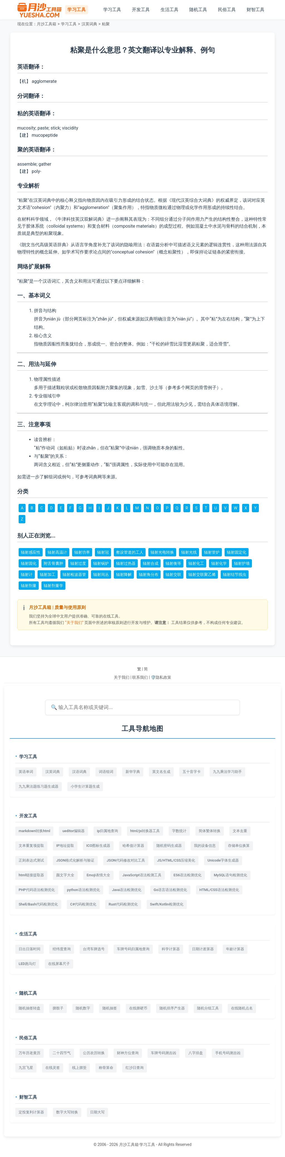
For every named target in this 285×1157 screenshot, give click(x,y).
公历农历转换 (94, 1053)
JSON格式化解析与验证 (75, 860)
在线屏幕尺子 (59, 964)
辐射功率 (82, 552)
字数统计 (179, 831)
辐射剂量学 (53, 585)
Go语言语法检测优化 (170, 890)
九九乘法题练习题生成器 (38, 786)
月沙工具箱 (46, 24)
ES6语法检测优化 (188, 875)
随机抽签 (109, 1008)
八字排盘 (195, 1053)
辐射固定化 (236, 552)
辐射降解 (124, 574)
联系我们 (140, 677)
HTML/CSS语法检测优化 (219, 890)
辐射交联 (173, 574)
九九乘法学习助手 (227, 772)
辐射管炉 (212, 552)
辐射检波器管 (74, 574)
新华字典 (133, 772)
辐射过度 (78, 563)
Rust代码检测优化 (123, 904)
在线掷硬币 (138, 1008)
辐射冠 (103, 552)
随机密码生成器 (169, 846)
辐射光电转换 (162, 552)
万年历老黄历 (29, 1053)
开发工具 (141, 9)
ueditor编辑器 (73, 831)
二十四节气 (62, 1053)
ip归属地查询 (107, 831)
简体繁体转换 (209, 831)
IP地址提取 (65, 846)
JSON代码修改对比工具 (126, 860)
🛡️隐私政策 (161, 677)
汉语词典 (79, 772)
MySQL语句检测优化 (230, 875)
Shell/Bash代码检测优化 (38, 904)
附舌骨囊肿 (53, 563)
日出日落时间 (29, 949)
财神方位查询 (128, 1053)
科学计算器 (171, 949)
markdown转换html (34, 831)
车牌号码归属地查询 (133, 949)
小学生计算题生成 (85, 786)
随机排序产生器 (172, 1008)
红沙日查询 (135, 1068)
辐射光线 (189, 552)
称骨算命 (106, 1068)
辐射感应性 (30, 552)
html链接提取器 (31, 875)
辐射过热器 (126, 563)
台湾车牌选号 (94, 949)
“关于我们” (74, 622)
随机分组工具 (208, 1008)
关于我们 (121, 677)
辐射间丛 (101, 574)
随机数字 (83, 1008)
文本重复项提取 (31, 846)
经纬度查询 (62, 949)
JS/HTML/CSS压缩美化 (176, 860)
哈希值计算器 (133, 846)
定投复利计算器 (31, 1112)
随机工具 (198, 9)
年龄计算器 (235, 949)
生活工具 (169, 9)
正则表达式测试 (31, 860)
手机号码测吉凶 (227, 1053)
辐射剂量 (28, 585)
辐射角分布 (148, 574)
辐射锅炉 (101, 563)
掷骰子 (58, 1008)
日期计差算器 (203, 949)
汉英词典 (89, 24)
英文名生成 (161, 772)
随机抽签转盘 (29, 1008)
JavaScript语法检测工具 (141, 875)
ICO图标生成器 (98, 846)
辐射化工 (196, 563)
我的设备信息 (205, 846)
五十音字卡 (192, 772)
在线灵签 (52, 1068)
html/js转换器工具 (145, 831)
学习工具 (112, 9)
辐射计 (27, 574)
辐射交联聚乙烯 (202, 574)
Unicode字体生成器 (223, 860)
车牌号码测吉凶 (163, 1053)
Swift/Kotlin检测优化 (166, 904)
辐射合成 (150, 563)
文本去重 (240, 831)
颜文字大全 (65, 875)
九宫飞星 (26, 1068)
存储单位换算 (239, 846)
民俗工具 (227, 9)
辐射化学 (219, 563)
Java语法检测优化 (127, 890)
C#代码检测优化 (83, 904)
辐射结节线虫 (234, 574)
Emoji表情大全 (98, 875)
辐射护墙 (242, 563)
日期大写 (97, 1112)
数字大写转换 (67, 1112)
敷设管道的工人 (129, 552)
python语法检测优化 (83, 890)
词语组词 (106, 772)
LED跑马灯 (27, 964)
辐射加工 (47, 574)
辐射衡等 (173, 563)
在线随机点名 (242, 1008)
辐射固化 (28, 563)
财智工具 (255, 9)
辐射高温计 (57, 552)
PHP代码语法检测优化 (37, 890)
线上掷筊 (79, 1068)
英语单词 (26, 772)
